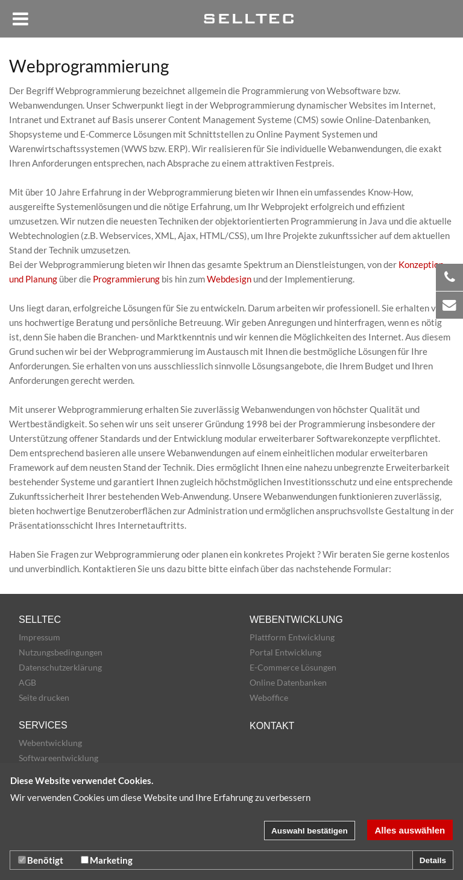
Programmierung (126, 278)
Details (433, 860)
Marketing (107, 860)
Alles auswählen (410, 830)
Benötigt (40, 860)
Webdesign (229, 278)
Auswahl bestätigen (309, 830)
